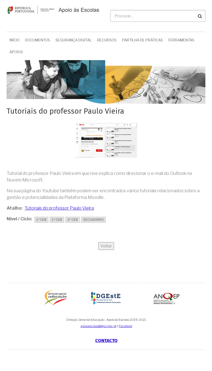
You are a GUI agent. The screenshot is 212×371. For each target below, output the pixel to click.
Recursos (106, 40)
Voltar (106, 246)
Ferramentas (181, 40)
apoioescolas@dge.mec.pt (98, 326)
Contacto (106, 340)
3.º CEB (72, 219)
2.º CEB (57, 219)
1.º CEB (41, 219)
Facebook (125, 326)
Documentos (37, 40)
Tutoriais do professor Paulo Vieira (59, 208)
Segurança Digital (73, 40)
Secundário (93, 219)
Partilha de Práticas (142, 40)
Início (14, 40)
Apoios (16, 52)
